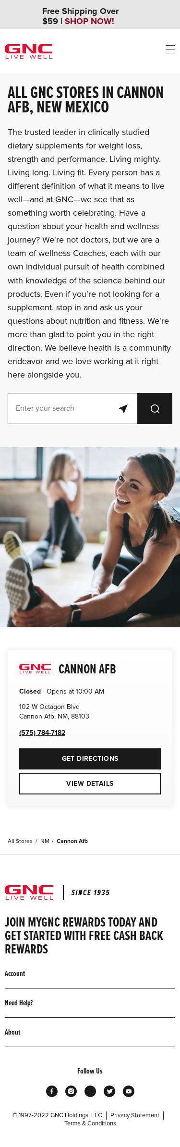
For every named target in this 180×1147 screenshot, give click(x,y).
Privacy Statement (134, 1115)
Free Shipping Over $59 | (80, 16)
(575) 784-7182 (42, 733)
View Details (89, 784)
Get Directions (68, 755)
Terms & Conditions (90, 1123)
